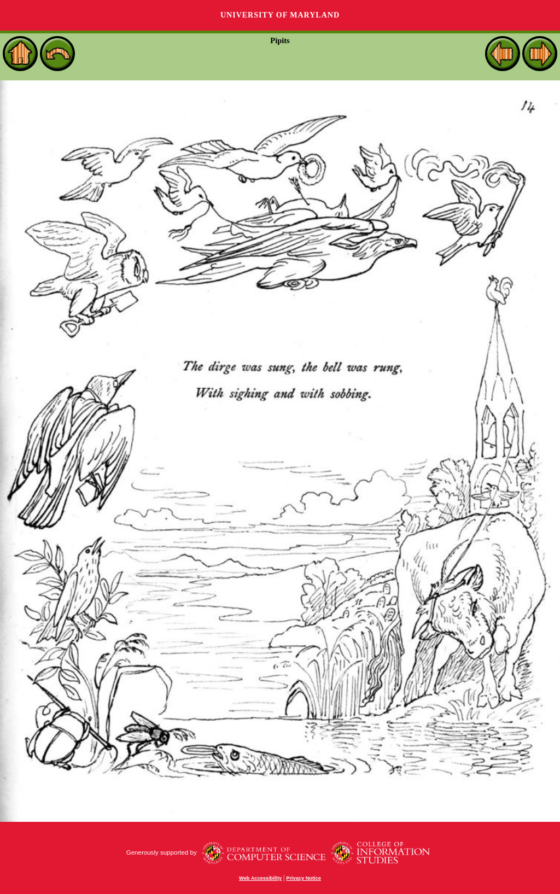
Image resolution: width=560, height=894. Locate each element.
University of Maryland (280, 15)
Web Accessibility (260, 878)
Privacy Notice (303, 878)
